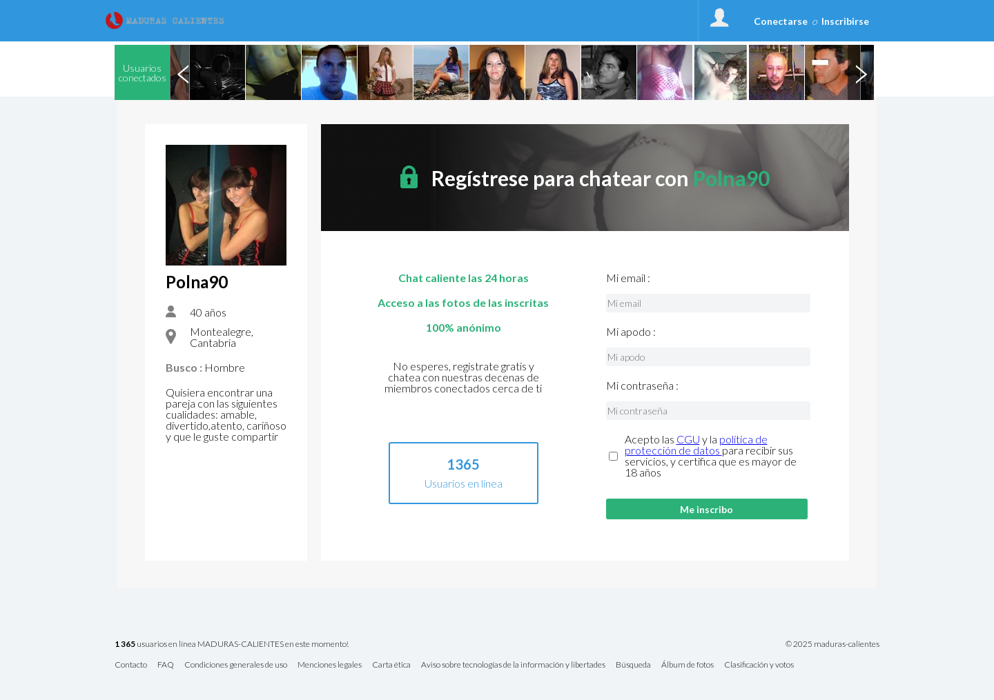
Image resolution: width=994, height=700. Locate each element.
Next (861, 72)
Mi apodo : (631, 331)
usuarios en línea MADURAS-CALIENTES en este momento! (232, 644)
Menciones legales (330, 665)
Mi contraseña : (642, 385)
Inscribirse (845, 21)
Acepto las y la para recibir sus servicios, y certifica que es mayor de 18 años (711, 456)
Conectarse (781, 21)
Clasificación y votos (759, 665)
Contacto (131, 665)
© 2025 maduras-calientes (832, 644)
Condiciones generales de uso (235, 665)
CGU (688, 439)
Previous (183, 72)
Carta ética (391, 665)
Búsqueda (633, 665)
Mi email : (628, 277)
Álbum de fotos (687, 665)
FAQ (165, 665)
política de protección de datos (696, 444)
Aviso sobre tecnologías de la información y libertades (513, 665)
